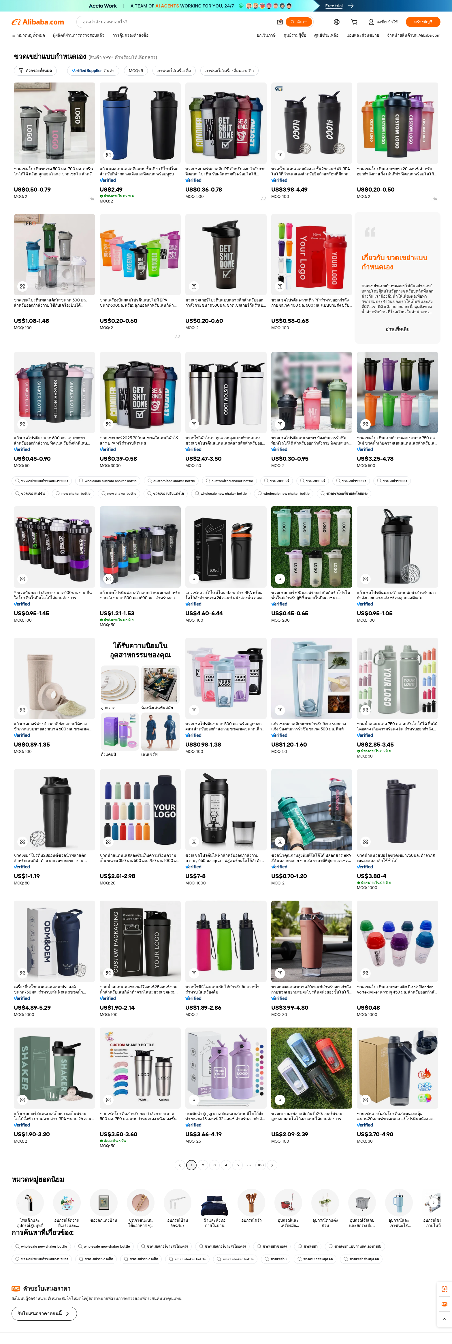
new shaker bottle (73, 493)
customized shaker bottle (171, 481)
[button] (279, 21)
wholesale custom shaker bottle (108, 481)
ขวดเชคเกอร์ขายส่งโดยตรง (344, 493)
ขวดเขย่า (308, 1246)
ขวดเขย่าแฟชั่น (30, 493)
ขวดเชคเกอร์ (276, 481)
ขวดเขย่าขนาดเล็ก (96, 1259)
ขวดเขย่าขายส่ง (351, 481)
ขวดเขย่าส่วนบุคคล (315, 1259)
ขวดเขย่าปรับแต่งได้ (165, 493)
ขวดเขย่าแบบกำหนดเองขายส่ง (41, 481)
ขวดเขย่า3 (276, 1259)
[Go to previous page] (180, 1165)
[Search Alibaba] (177, 22)
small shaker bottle (187, 1259)
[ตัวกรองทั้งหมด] (35, 71)
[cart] (355, 22)
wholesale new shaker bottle (221, 493)
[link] (444, 1289)
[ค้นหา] (299, 22)
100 (261, 1165)
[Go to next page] (272, 1165)
